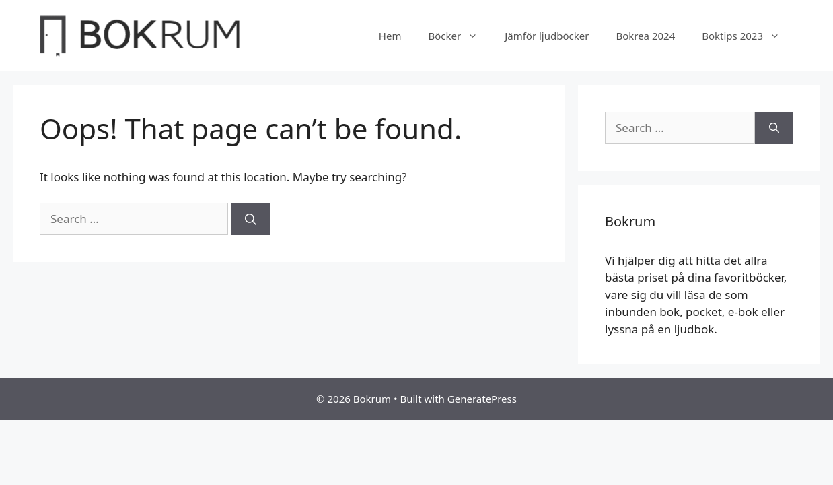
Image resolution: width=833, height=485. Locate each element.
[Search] (250, 219)
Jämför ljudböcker (547, 35)
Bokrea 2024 (645, 35)
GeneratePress (482, 399)
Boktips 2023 (747, 35)
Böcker (459, 35)
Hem (390, 35)
